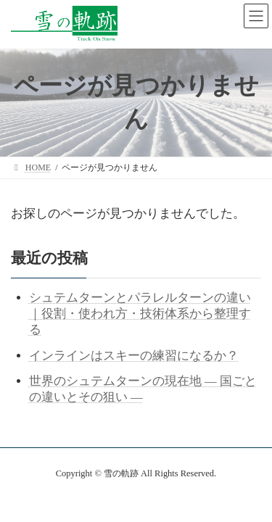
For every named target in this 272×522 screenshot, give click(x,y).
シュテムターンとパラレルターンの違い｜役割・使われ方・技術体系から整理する (140, 313)
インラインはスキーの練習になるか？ (134, 355)
